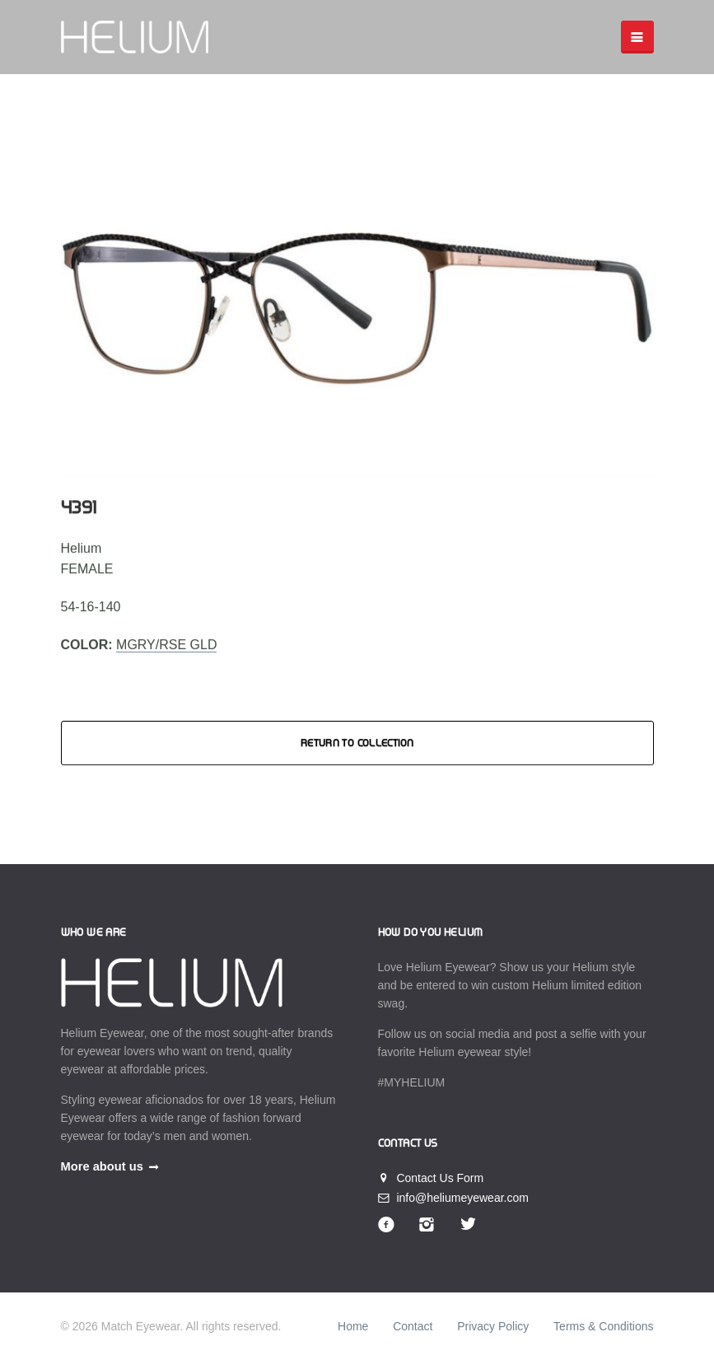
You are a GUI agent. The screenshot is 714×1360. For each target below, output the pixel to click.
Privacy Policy (493, 1326)
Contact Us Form (431, 1178)
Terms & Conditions (603, 1326)
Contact (412, 1326)
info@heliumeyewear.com (453, 1197)
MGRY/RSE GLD (166, 645)
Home (353, 1326)
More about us (102, 1166)
